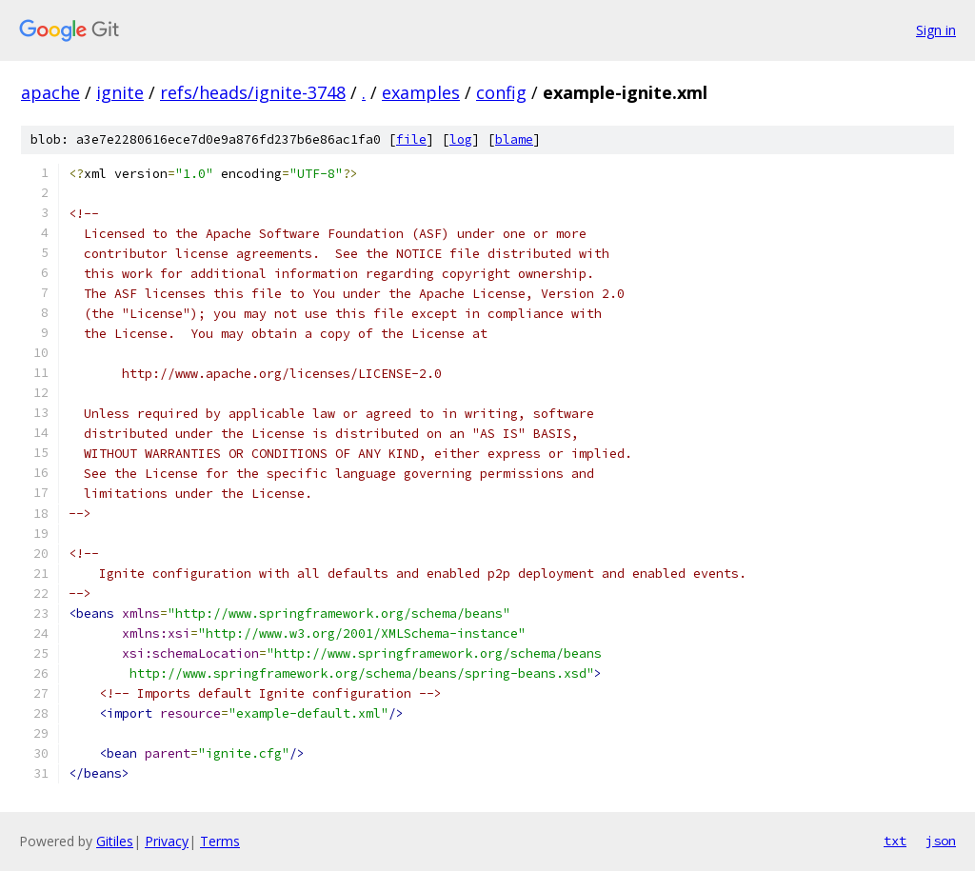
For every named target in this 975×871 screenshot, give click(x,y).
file (411, 139)
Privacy (167, 841)
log (460, 139)
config (501, 92)
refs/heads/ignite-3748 (253, 92)
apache (50, 92)
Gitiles (114, 841)
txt (895, 840)
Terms (220, 841)
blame (514, 139)
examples (421, 92)
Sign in (936, 30)
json (940, 840)
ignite (120, 92)
